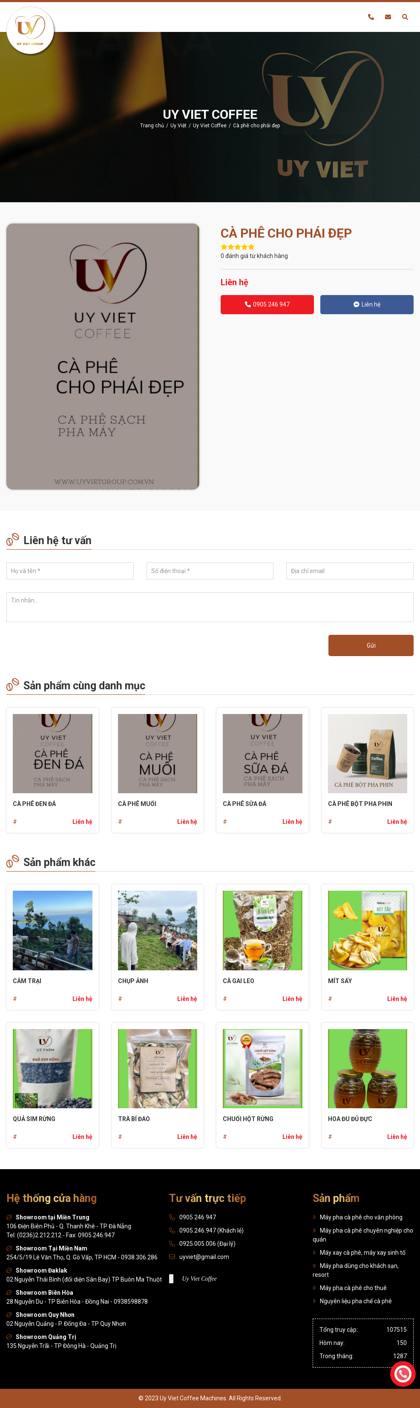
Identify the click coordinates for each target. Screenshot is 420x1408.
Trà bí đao (134, 1119)
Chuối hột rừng (248, 1119)
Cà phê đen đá (34, 803)
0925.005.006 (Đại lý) (207, 1243)
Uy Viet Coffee (199, 1279)
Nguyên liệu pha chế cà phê (352, 1301)
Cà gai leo (238, 981)
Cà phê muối (137, 803)
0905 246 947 (267, 304)
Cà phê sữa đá (244, 803)
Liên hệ (367, 304)
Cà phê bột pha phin (360, 803)
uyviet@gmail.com (204, 1256)
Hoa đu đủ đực (350, 1119)
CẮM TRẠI (27, 981)
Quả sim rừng (34, 1119)
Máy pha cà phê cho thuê (350, 1288)
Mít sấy (340, 981)
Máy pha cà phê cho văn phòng (358, 1217)
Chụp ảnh (133, 981)
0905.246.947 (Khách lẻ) (211, 1230)
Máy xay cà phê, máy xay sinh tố (359, 1252)
